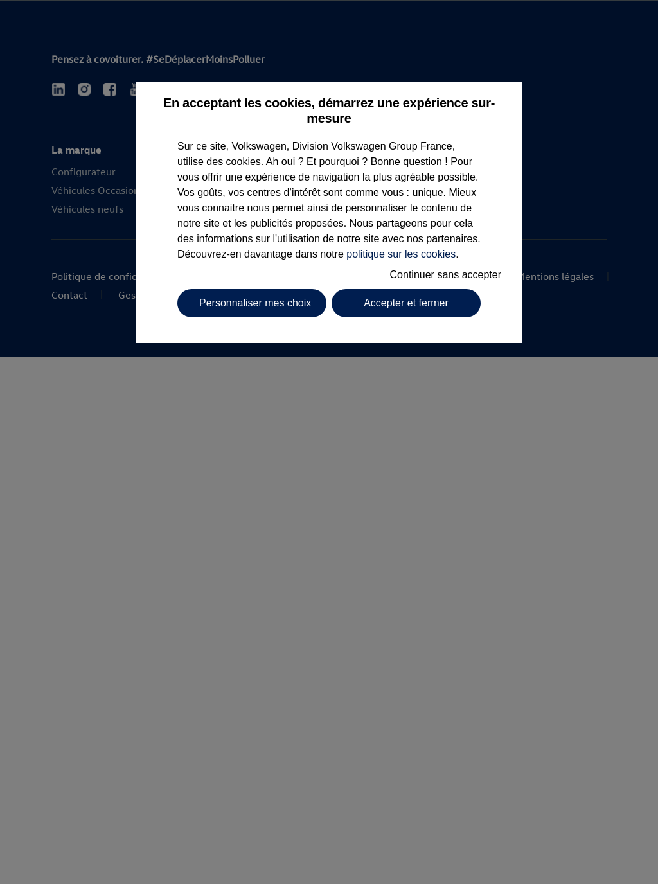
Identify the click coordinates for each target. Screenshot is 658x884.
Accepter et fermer (406, 302)
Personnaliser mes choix (255, 302)
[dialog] (329, 442)
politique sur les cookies (401, 254)
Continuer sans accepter (445, 274)
